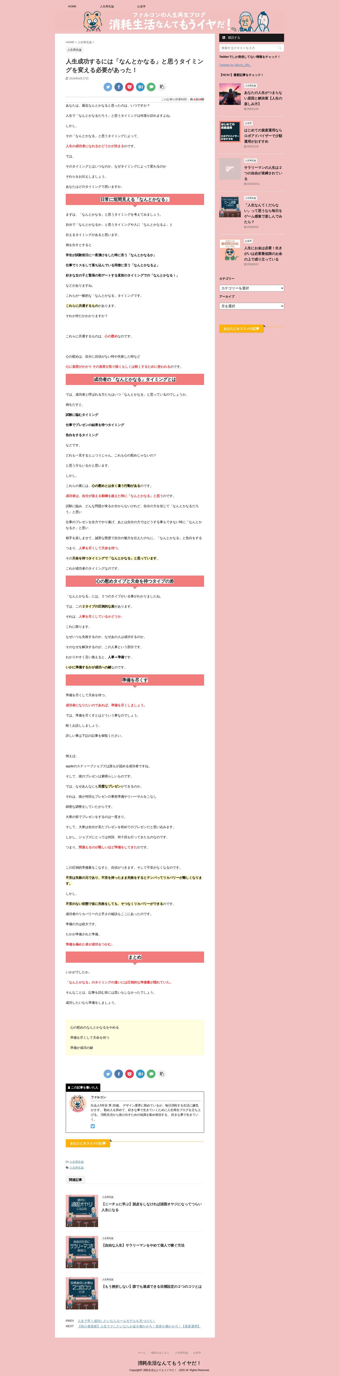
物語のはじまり (160, 1352)
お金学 (141, 6)
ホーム (142, 1352)
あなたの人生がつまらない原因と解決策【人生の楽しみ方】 (263, 98)
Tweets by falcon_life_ (235, 65)
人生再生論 (107, 6)
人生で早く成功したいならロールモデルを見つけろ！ (116, 1321)
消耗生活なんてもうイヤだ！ (169, 1363)
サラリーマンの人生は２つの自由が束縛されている (263, 173)
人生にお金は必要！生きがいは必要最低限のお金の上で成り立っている (263, 253)
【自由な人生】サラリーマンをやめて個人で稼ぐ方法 (142, 1245)
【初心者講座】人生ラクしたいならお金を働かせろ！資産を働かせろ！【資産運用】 (139, 1326)
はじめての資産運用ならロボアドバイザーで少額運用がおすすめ (263, 135)
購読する (231, 37)
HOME (72, 6)
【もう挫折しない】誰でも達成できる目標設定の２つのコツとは (151, 1286)
